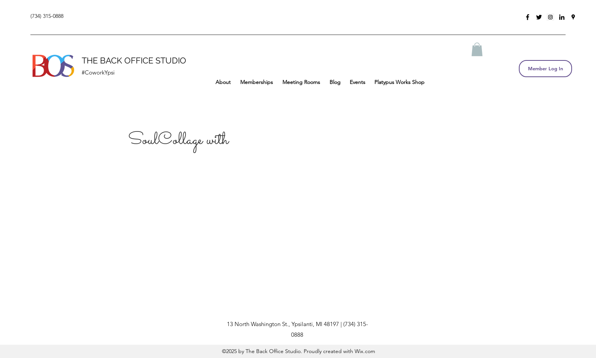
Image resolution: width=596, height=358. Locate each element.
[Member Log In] (545, 68)
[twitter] (539, 17)
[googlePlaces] (573, 17)
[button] (477, 49)
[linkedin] (562, 17)
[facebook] (527, 17)
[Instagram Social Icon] (550, 17)
